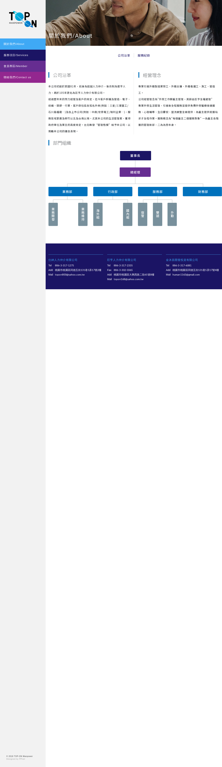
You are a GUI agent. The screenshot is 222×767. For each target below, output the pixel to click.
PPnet (22, 759)
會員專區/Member (15, 66)
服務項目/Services (16, 55)
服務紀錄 (144, 55)
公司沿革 (124, 55)
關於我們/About (14, 43)
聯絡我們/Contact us (17, 77)
